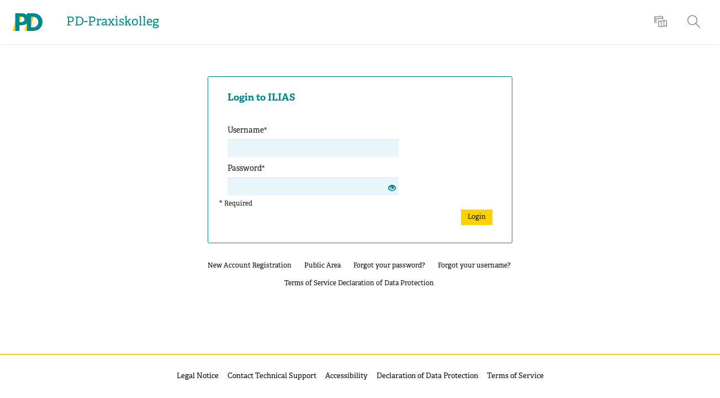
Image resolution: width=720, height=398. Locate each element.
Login (476, 217)
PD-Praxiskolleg (112, 22)
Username (247, 130)
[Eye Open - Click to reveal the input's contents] (392, 189)
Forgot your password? (389, 265)
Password (246, 169)
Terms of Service (310, 283)
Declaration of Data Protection (386, 283)
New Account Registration (250, 265)
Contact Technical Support (271, 376)
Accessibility (346, 376)
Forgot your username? (474, 265)
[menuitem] (662, 22)
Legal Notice (198, 376)
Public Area (322, 265)
